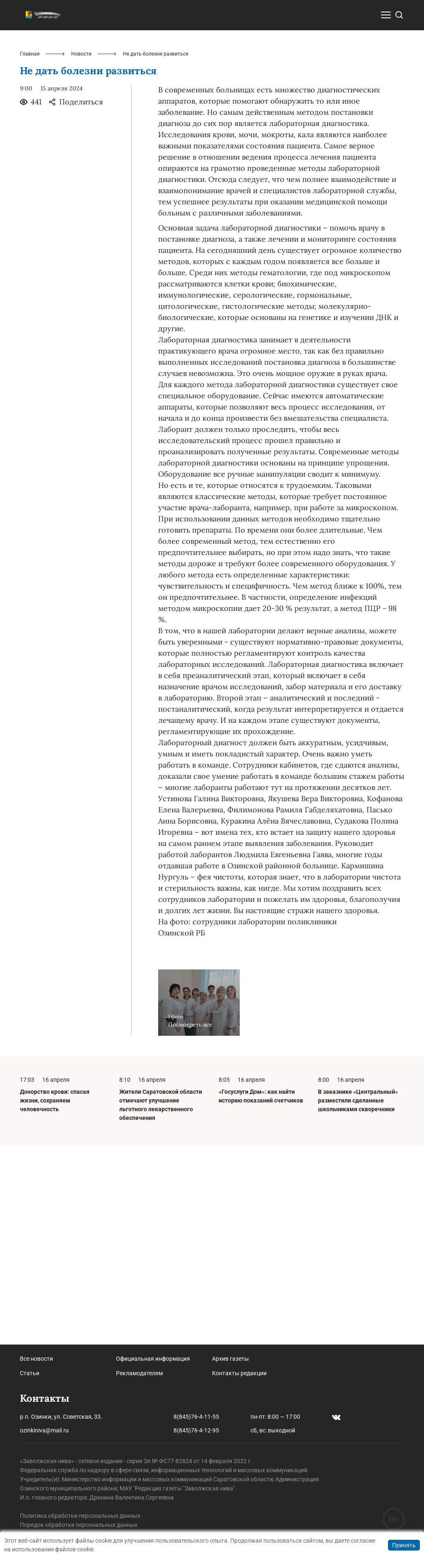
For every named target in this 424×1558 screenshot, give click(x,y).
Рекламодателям (139, 1373)
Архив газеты (230, 1358)
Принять (404, 1545)
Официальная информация (153, 1358)
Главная (30, 253)
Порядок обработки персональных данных (78, 1525)
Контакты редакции (239, 1373)
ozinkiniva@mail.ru (44, 1430)
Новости (81, 253)
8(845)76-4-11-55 (196, 1416)
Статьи (29, 1373)
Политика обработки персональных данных (80, 1515)
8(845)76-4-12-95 (196, 1430)
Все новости (36, 1358)
